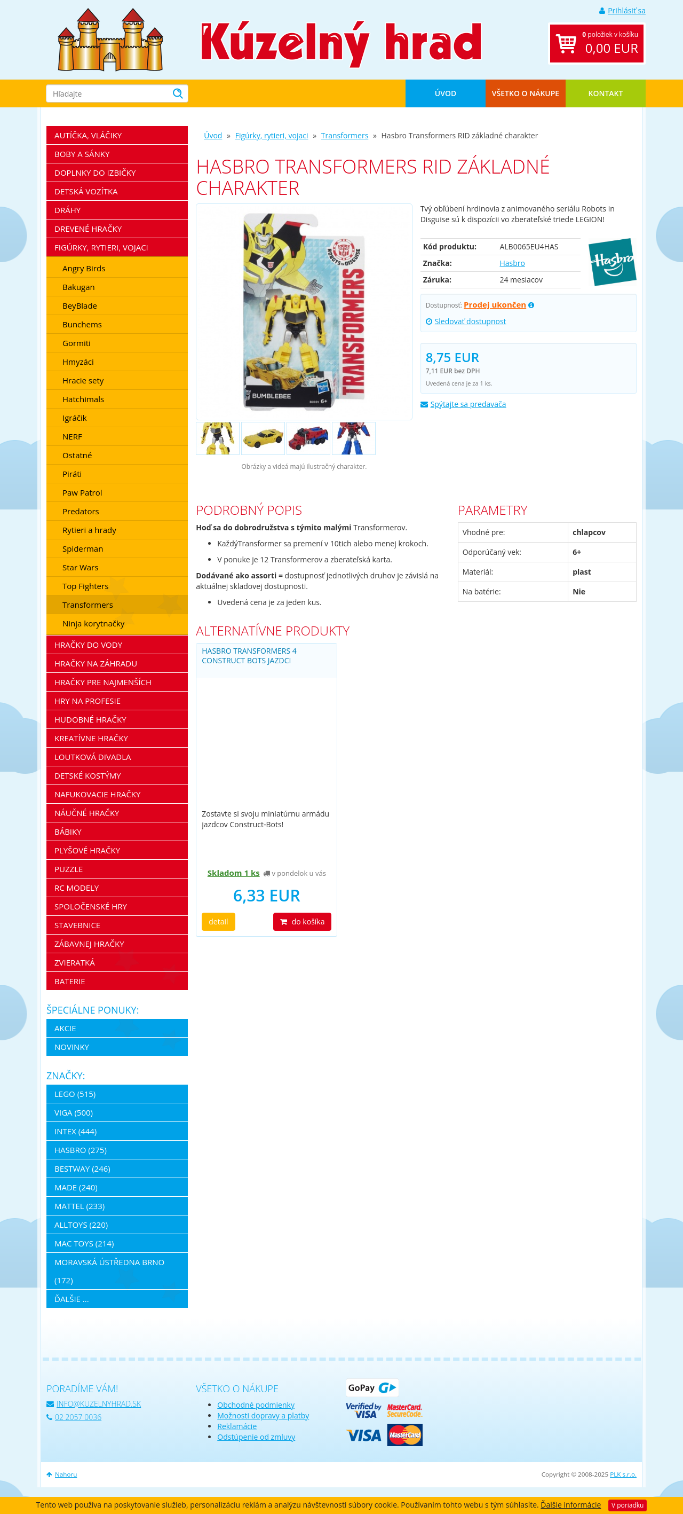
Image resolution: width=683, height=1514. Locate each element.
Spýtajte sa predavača (463, 404)
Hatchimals (83, 399)
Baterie (69, 981)
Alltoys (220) (81, 1224)
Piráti (72, 473)
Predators (80, 511)
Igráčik (74, 417)
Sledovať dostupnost (466, 321)
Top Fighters (85, 586)
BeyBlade (79, 305)
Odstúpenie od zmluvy (256, 1437)
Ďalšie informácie (571, 1505)
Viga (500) (73, 1112)
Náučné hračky (87, 812)
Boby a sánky (81, 153)
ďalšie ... (71, 1298)
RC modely (76, 887)
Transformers (345, 135)
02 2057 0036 (73, 1417)
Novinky (71, 1046)
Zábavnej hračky (89, 943)
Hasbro (512, 263)
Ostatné (77, 455)
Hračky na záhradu (95, 663)
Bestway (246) (82, 1168)
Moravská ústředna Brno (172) (109, 1271)
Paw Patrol (82, 492)
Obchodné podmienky (256, 1405)
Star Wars (80, 567)
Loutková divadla (92, 756)
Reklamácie (237, 1426)
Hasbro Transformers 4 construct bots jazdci (249, 655)
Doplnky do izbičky (95, 172)
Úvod (445, 93)
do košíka (302, 921)
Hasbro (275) (80, 1149)
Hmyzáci (78, 361)
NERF (72, 436)
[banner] (110, 39)
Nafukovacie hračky (97, 794)
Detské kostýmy (87, 775)
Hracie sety (83, 380)
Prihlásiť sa (622, 10)
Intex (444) (75, 1131)
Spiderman (82, 548)
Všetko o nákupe (525, 93)
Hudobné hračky (90, 719)
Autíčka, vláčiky (88, 135)
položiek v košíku (610, 43)
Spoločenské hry (90, 906)
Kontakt (606, 93)
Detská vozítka (86, 191)
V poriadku (627, 1505)
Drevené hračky (88, 228)
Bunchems (82, 324)
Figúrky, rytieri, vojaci (271, 135)
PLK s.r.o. (623, 1474)
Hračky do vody (88, 644)
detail (218, 921)
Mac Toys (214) (84, 1243)
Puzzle (68, 869)
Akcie (65, 1028)
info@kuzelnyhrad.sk (93, 1404)
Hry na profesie (87, 700)
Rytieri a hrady (89, 529)
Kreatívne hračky (91, 738)
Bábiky (68, 831)
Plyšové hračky (87, 850)
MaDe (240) (76, 1187)
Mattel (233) (79, 1206)
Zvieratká (74, 962)
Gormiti (76, 343)
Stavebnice (77, 925)
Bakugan (78, 286)
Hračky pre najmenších (103, 682)
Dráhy (67, 210)
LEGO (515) (75, 1093)
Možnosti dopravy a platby (263, 1415)
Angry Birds (83, 268)
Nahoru (61, 1474)
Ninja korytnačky (93, 623)
